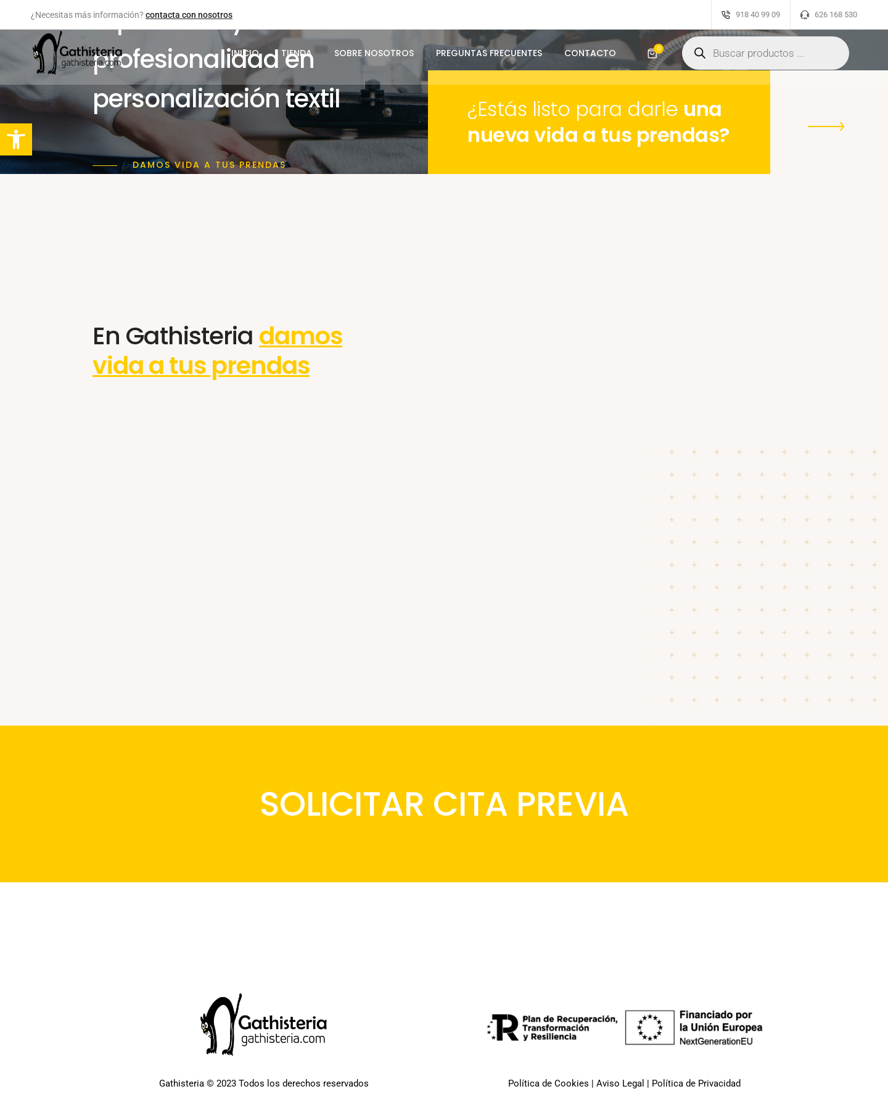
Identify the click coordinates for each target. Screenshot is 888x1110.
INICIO (245, 59)
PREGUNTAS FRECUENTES (489, 59)
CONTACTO (590, 59)
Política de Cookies (548, 1085)
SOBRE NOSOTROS (374, 59)
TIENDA (296, 59)
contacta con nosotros (189, 15)
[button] (829, 124)
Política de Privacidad (696, 1085)
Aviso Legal (620, 1085)
